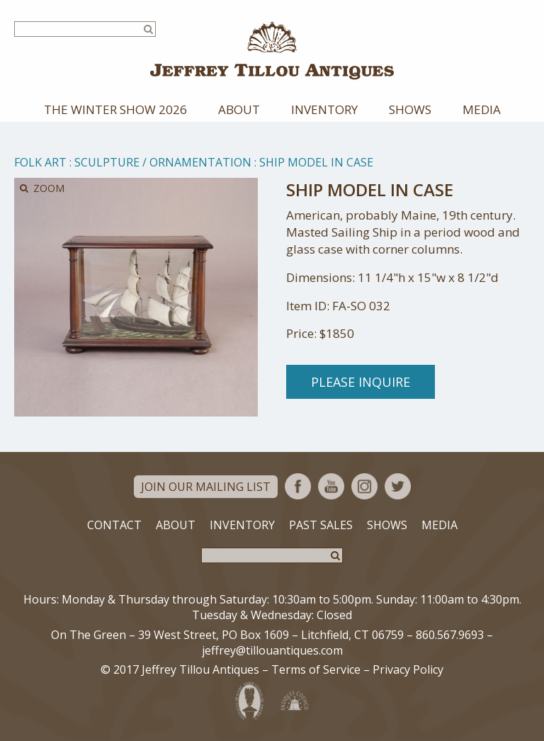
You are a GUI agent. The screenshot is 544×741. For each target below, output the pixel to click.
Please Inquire (360, 381)
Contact (114, 525)
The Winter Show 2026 (115, 109)
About (239, 109)
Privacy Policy (408, 669)
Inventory (324, 109)
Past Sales (321, 525)
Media (482, 109)
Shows (410, 109)
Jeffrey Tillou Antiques (272, 50)
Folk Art (40, 162)
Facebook (298, 486)
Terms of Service (316, 669)
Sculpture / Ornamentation (162, 162)
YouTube (331, 486)
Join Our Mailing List (206, 486)
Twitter (398, 486)
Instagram (364, 486)
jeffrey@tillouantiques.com (272, 650)
